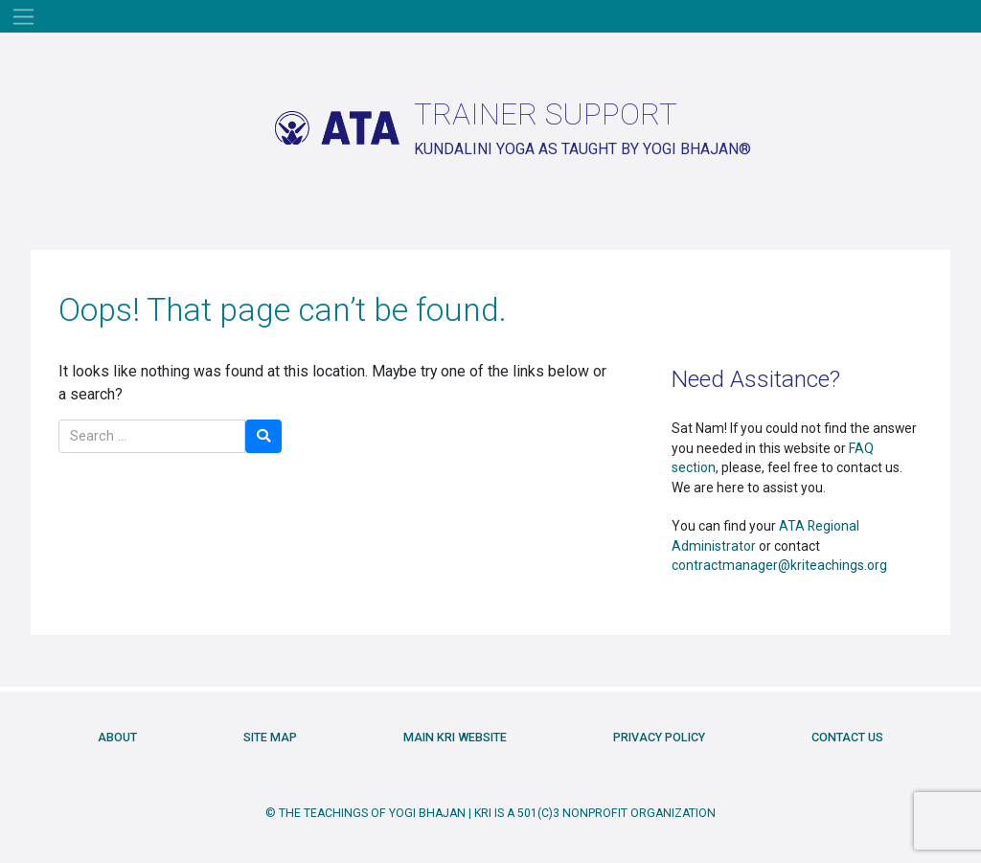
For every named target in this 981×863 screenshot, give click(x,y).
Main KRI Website (455, 737)
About (117, 737)
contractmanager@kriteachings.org (779, 565)
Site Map (270, 737)
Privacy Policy (659, 737)
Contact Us (847, 737)
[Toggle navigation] (23, 16)
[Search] (152, 436)
